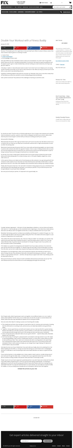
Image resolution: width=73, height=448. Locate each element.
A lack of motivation (7, 56)
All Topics (39, 12)
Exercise (62, 64)
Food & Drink (13, 12)
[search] (70, 7)
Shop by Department (7, 7)
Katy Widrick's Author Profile (62, 60)
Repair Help (25, 7)
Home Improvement (30, 12)
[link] (7, 48)
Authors (54, 446)
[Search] (61, 12)
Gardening (21, 12)
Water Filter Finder (34, 7)
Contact (19, 7)
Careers (68, 446)
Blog (41, 7)
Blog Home (5, 12)
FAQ (15, 7)
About (63, 446)
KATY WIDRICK (64, 43)
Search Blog (66, 12)
